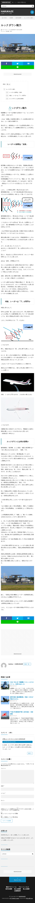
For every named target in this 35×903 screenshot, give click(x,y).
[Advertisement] (17, 640)
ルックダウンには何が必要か (15, 99)
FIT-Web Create (14, 898)
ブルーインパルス (24, 887)
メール (3, 793)
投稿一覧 (26, 664)
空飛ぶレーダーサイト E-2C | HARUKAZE (13, 739)
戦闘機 (7, 31)
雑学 (11, 31)
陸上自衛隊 (17, 889)
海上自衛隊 (26, 889)
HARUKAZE (7, 11)
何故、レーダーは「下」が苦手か (16, 95)
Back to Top (17, 880)
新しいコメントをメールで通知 (9, 813)
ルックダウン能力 (9, 89)
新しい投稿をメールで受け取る (9, 817)
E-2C (4, 31)
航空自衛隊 (19, 29)
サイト (3, 800)
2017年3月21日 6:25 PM (9, 742)
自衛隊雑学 (13, 29)
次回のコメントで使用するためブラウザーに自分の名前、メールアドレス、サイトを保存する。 (17, 809)
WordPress (29, 898)
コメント (3, 768)
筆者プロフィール (11, 887)
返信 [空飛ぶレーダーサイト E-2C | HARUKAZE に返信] (29, 753)
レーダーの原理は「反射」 (14, 92)
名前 (2, 786)
